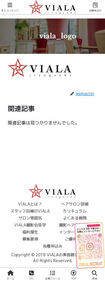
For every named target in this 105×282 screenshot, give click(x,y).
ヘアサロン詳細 (74, 204)
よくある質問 (75, 218)
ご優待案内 (75, 239)
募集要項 (30, 239)
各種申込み (52, 246)
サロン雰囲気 (30, 218)
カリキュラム (75, 211)
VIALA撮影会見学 (30, 225)
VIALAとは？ (30, 204)
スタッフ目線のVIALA (30, 211)
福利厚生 (30, 232)
